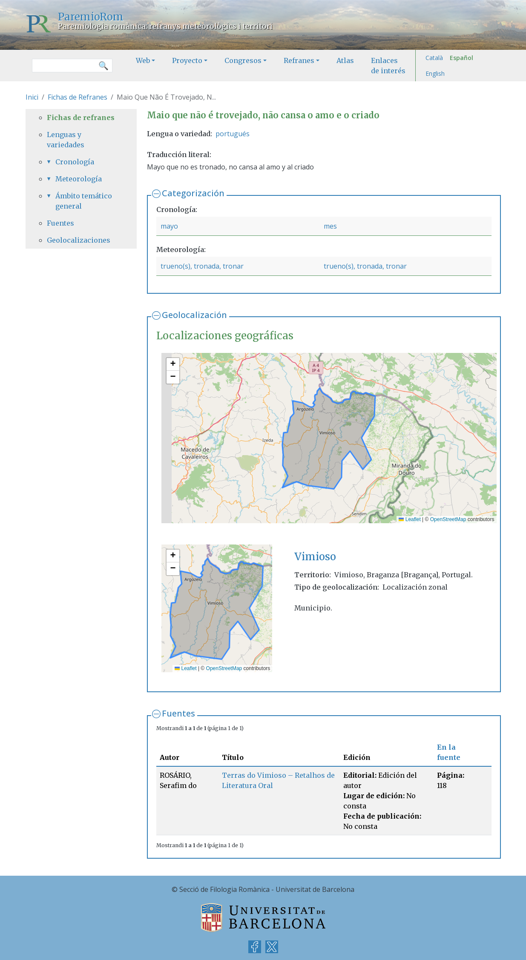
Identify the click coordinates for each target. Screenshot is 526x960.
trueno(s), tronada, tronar (202, 266)
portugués (233, 133)
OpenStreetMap (448, 519)
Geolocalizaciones (78, 240)
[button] (173, 364)
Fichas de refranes (81, 117)
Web (143, 60)
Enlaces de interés (388, 65)
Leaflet (409, 519)
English (435, 73)
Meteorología (78, 179)
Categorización (193, 193)
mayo (169, 226)
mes (330, 226)
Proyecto (187, 60)
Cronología (74, 162)
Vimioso (315, 556)
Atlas (345, 60)
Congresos (243, 60)
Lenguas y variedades (65, 139)
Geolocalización (194, 315)
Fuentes (178, 713)
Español (461, 58)
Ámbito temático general (83, 201)
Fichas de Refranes (77, 97)
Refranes (299, 60)
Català (434, 58)
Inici (32, 97)
